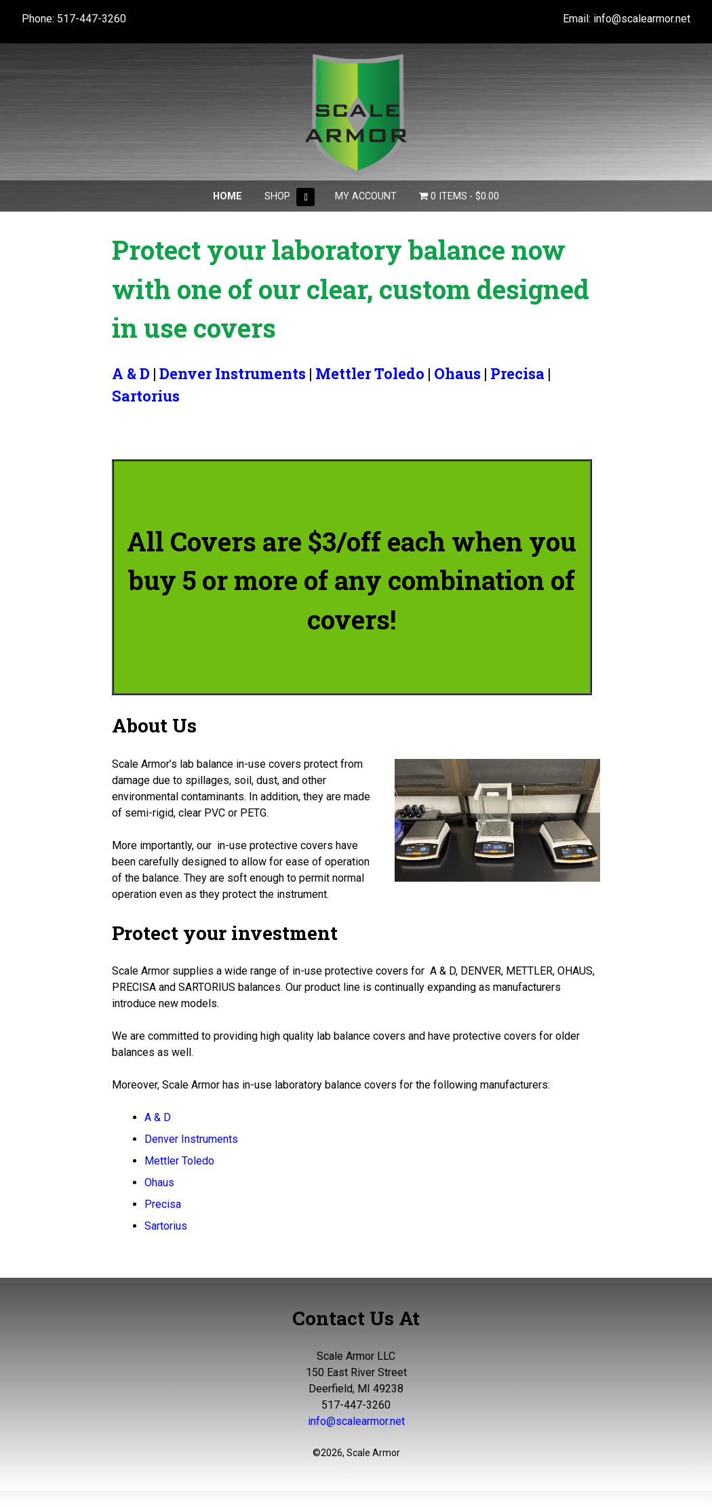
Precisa (517, 373)
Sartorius (146, 396)
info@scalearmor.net (641, 18)
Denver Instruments (232, 373)
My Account (366, 196)
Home (227, 196)
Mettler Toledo (369, 373)
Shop (277, 196)
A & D (131, 373)
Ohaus (457, 373)
